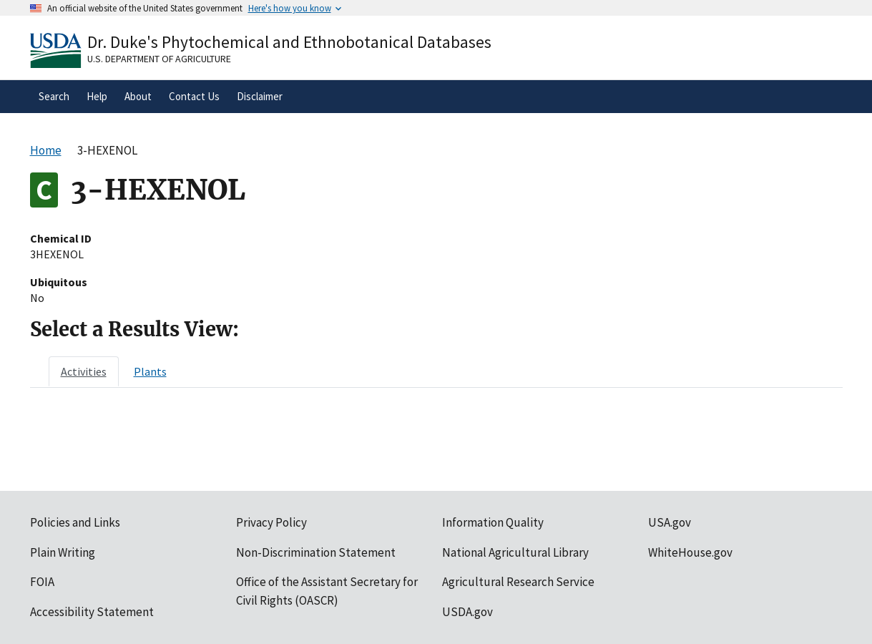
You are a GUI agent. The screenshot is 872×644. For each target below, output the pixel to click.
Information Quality (493, 522)
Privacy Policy (271, 522)
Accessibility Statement (92, 612)
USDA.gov (467, 612)
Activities (84, 371)
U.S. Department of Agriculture (159, 58)
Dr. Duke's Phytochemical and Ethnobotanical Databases (289, 41)
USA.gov (669, 522)
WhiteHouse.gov (690, 552)
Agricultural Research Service (518, 582)
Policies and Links (75, 522)
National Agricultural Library (515, 552)
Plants (150, 371)
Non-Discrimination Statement (316, 552)
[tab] (83, 371)
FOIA (42, 582)
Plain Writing (62, 552)
